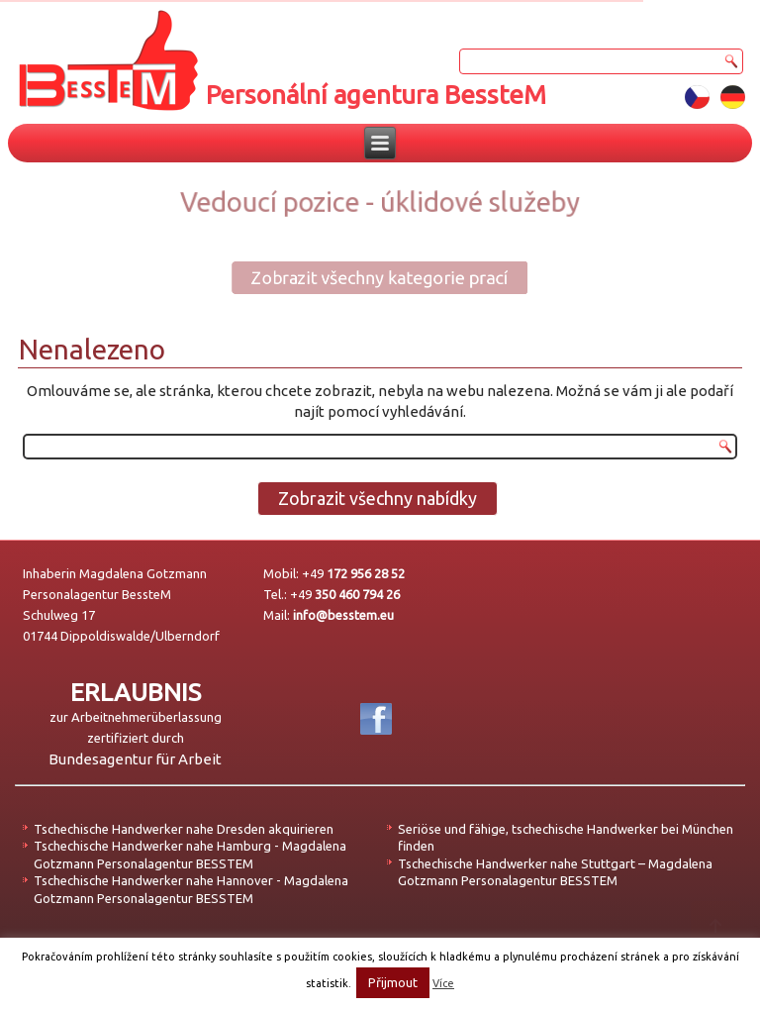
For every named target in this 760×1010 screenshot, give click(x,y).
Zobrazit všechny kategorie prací (366, 277)
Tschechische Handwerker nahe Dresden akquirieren (183, 829)
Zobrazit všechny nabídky (377, 498)
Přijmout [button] (393, 982)
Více (443, 983)
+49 (353, 573)
